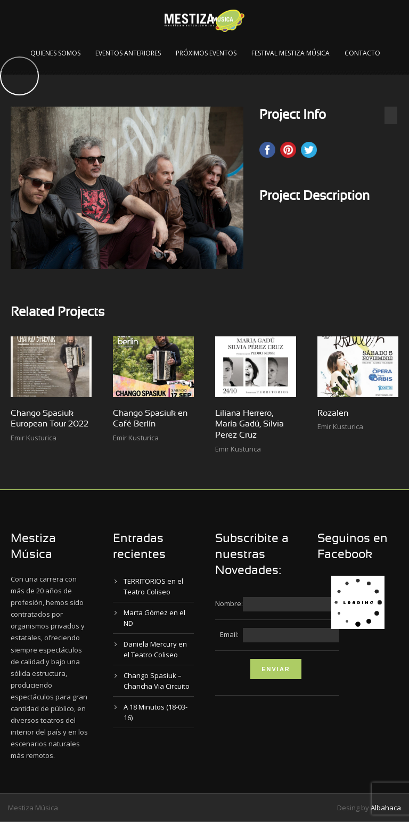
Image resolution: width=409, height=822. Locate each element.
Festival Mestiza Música (290, 53)
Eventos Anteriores (128, 53)
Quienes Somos (55, 53)
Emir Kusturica (33, 437)
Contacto (362, 53)
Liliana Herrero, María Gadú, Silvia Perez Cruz (249, 424)
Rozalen (332, 413)
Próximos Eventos (206, 53)
